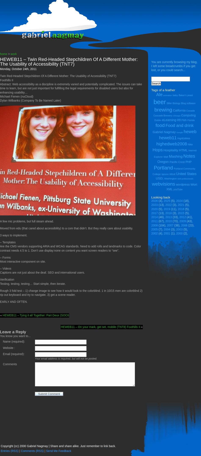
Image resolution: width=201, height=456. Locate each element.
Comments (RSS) (32, 451)
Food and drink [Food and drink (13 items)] (179, 125)
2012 (182, 217)
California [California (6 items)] (179, 110)
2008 (154, 225)
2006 (184, 225)
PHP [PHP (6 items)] (189, 162)
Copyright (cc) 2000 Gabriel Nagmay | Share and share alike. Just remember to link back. (58, 446)
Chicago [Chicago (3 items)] (176, 116)
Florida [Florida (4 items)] (191, 120)
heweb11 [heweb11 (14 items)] (168, 137)
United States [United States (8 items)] (186, 174)
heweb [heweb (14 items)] (190, 131)
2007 (170, 225)
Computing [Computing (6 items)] (188, 115)
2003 (179, 229)
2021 (181, 205)
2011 (154, 221)
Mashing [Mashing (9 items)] (175, 156)
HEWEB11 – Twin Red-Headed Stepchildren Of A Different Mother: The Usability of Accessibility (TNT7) (69, 62)
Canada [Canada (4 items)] (190, 110)
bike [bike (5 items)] (169, 103)
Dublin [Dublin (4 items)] (157, 120)
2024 (179, 201)
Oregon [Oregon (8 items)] (163, 162)
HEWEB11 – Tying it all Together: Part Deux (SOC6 (36, 315)
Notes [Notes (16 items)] (189, 156)
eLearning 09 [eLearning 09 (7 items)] (171, 120)
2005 (154, 229)
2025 (167, 201)
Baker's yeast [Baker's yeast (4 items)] (186, 95)
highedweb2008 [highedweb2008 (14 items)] (171, 143)
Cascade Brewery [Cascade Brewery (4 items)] (163, 115)
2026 (154, 201)
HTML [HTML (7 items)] (183, 150)
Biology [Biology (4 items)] (176, 103)
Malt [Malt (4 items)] (166, 157)
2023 (154, 205)
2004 (167, 229)
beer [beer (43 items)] (160, 101)
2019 (167, 209)
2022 (168, 205)
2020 (154, 209)
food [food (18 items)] (160, 125)
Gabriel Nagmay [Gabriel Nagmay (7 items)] (164, 132)
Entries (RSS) (9, 451)
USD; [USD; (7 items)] (159, 178)
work (14, 54)
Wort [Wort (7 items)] (193, 184)
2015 (181, 213)
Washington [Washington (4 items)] (170, 178)
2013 (168, 217)
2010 (168, 221)
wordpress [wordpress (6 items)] (183, 184)
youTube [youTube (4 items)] (178, 189)
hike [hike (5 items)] (190, 144)
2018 (181, 209)
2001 (167, 233)
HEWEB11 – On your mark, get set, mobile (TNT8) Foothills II (100, 327)
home (3, 54)
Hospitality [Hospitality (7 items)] (171, 150)
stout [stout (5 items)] (172, 174)
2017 (154, 213)
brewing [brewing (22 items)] (163, 110)
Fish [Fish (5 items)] (184, 120)
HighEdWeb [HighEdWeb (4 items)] (184, 138)
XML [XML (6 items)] (170, 189)
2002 (154, 233)
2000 (179, 233)
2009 (182, 221)
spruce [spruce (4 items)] (165, 174)
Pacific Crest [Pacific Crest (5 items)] (177, 162)
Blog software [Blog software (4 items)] (188, 103)
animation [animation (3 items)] (167, 95)
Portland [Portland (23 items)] (163, 168)
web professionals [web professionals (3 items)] (185, 179)
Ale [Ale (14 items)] (159, 94)
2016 (168, 213)
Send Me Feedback (58, 451)
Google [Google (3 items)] (179, 132)
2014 (154, 217)
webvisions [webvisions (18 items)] (163, 184)
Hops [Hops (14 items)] (158, 149)
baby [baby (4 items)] (175, 95)
